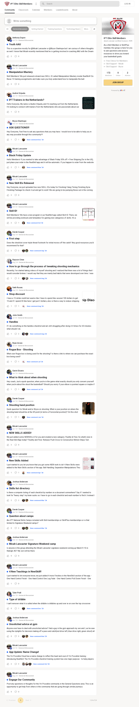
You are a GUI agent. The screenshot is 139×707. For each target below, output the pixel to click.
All (7, 29)
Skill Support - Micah (114, 64)
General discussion (20, 29)
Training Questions (55, 29)
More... (86, 29)
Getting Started (37, 29)
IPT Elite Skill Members (115, 38)
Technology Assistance (75, 29)
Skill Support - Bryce (114, 66)
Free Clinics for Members (117, 61)
